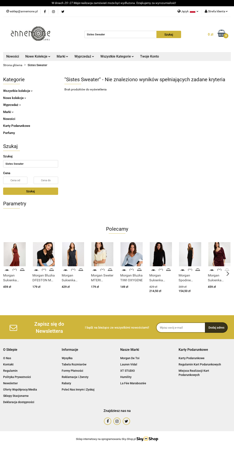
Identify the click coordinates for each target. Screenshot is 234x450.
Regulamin (10, 370)
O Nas (7, 358)
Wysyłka (67, 358)
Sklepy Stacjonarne (16, 395)
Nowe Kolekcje (37, 56)
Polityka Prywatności (17, 377)
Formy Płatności (72, 370)
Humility (126, 377)
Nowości (12, 56)
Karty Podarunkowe (16, 126)
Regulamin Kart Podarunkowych (200, 364)
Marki (62, 56)
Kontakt (8, 364)
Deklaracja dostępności (18, 402)
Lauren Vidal (128, 364)
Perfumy (9, 133)
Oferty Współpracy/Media (20, 389)
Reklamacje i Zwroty (75, 377)
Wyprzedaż (84, 56)
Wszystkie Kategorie (117, 56)
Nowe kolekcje (14, 98)
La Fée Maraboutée (133, 383)
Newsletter (10, 383)
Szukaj (30, 191)
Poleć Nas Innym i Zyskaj (78, 389)
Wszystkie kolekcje (18, 91)
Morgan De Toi (129, 358)
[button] (10, 349)
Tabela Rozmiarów (74, 364)
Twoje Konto (149, 56)
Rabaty (66, 383)
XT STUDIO (127, 370)
